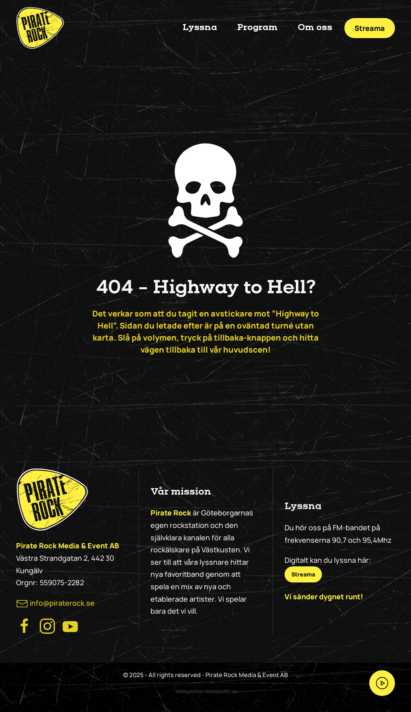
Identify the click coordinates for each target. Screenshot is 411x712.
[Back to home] (40, 28)
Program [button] (257, 27)
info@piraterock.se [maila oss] (62, 603)
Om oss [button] (315, 27)
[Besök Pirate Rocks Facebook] (24, 625)
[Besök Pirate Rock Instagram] (47, 625)
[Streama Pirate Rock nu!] (382, 683)
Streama (369, 28)
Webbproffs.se (220, 691)
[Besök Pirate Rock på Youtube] (70, 625)
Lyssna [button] (200, 27)
